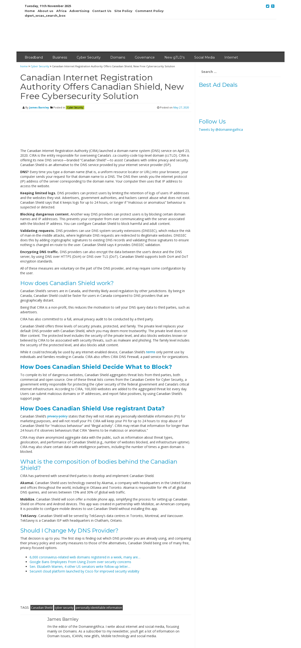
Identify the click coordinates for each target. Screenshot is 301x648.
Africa (61, 11)
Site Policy (123, 11)
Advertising (79, 11)
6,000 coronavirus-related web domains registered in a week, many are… (85, 557)
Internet (231, 57)
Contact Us (101, 11)
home (24, 66)
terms (150, 352)
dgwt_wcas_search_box (45, 15)
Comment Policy (149, 11)
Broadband (34, 57)
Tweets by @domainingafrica (221, 129)
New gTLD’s (174, 57)
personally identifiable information (99, 608)
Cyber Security (89, 57)
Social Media (204, 57)
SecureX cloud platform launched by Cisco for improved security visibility (84, 571)
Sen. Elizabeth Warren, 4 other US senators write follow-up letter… (80, 566)
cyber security (64, 608)
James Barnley (39, 107)
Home (30, 11)
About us (45, 11)
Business (59, 57)
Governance (145, 57)
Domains (117, 57)
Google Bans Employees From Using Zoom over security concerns (80, 562)
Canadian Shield (41, 608)
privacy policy (57, 416)
